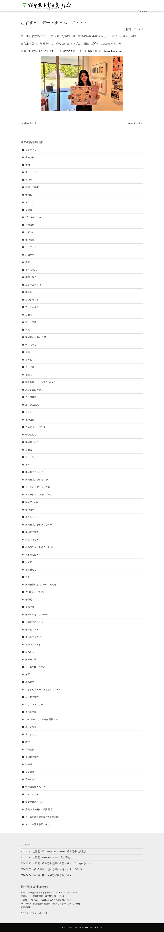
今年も (28, 359)
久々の (28, 412)
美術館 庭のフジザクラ (36, 479)
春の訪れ (29, 157)
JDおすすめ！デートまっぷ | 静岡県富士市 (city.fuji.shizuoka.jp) (91, 50)
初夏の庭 (29, 771)
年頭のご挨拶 (32, 532)
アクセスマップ (29, 912)
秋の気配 (29, 239)
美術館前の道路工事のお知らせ (40, 584)
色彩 (27, 674)
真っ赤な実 (30, 726)
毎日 (27, 464)
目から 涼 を (31, 269)
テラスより (30, 517)
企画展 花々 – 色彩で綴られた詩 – (52, 875)
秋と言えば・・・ (34, 554)
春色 (27, 329)
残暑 (27, 577)
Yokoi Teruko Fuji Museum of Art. (89, 927)
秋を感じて (30, 569)
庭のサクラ (30, 779)
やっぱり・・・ (33, 367)
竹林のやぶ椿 (32, 794)
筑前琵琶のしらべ (34, 801)
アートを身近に (33, 307)
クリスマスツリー (34, 704)
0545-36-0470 (70, 892)
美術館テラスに (33, 636)
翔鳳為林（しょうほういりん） (40, 382)
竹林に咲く (30, 344)
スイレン (29, 457)
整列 (27, 164)
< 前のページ (29, 123)
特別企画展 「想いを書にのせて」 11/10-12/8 (57, 869)
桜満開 (28, 599)
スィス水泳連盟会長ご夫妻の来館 (42, 816)
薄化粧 (28, 562)
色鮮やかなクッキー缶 (36, 614)
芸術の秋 (29, 224)
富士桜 (28, 314)
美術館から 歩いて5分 (36, 337)
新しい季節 (30, 322)
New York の (31, 502)
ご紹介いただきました (36, 591)
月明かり (29, 254)
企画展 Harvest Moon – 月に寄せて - (54, 857)
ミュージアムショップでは (38, 494)
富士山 (28, 449)
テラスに (29, 202)
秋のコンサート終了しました (39, 546)
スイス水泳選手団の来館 (37, 824)
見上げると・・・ (34, 539)
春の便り (29, 509)
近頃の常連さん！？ (35, 786)
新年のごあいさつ (34, 622)
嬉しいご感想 (32, 404)
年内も (28, 194)
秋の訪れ (29, 419)
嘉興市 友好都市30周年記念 (39, 809)
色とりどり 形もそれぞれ (37, 487)
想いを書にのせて (34, 389)
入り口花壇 (30, 397)
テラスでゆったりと (35, 666)
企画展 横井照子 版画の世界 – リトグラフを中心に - (62, 863)
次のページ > (135, 123)
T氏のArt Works (34, 217)
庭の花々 (29, 651)
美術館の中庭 (32, 442)
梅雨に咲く (30, 277)
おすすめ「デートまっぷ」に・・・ (43, 689)
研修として (30, 434)
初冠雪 (28, 209)
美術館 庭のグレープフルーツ (40, 524)
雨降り (28, 292)
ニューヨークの (33, 284)
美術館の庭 (30, 659)
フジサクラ (30, 149)
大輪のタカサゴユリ (35, 427)
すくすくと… (31, 734)
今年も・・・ (32, 629)
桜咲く (28, 741)
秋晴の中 (29, 374)
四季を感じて (32, 299)
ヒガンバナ (30, 232)
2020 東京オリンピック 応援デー (41, 719)
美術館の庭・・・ (34, 711)
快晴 (27, 352)
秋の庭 (28, 764)
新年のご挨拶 (32, 187)
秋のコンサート (33, 644)
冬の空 (28, 179)
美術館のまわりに (34, 472)
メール (43, 912)
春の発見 (29, 682)
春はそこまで (32, 172)
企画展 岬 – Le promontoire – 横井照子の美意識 (59, 851)
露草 (27, 262)
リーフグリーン (33, 247)
